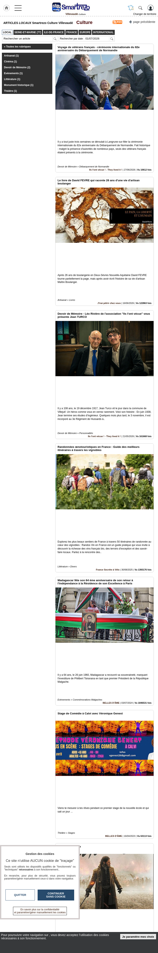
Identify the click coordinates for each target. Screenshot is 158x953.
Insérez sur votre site (138, 882)
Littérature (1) (12, 79)
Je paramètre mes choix (138, 936)
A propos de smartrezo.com (80, 929)
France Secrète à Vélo (107, 454)
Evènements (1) (13, 73)
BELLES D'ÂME (111, 559)
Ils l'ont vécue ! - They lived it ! (105, 141)
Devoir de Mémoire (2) (17, 67)
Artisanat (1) (11, 55)
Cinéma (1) (10, 61)
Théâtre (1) (10, 90)
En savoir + (69, 925)
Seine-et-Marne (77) (110, 873)
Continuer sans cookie (56, 895)
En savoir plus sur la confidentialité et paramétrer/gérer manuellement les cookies (40, 911)
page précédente (142, 22)
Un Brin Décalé (111, 768)
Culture (83, 22)
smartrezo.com (21, 922)
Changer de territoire (144, 14)
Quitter (20, 894)
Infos (126, 920)
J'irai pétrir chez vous (109, 245)
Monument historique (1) (18, 85)
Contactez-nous (72, 920)
